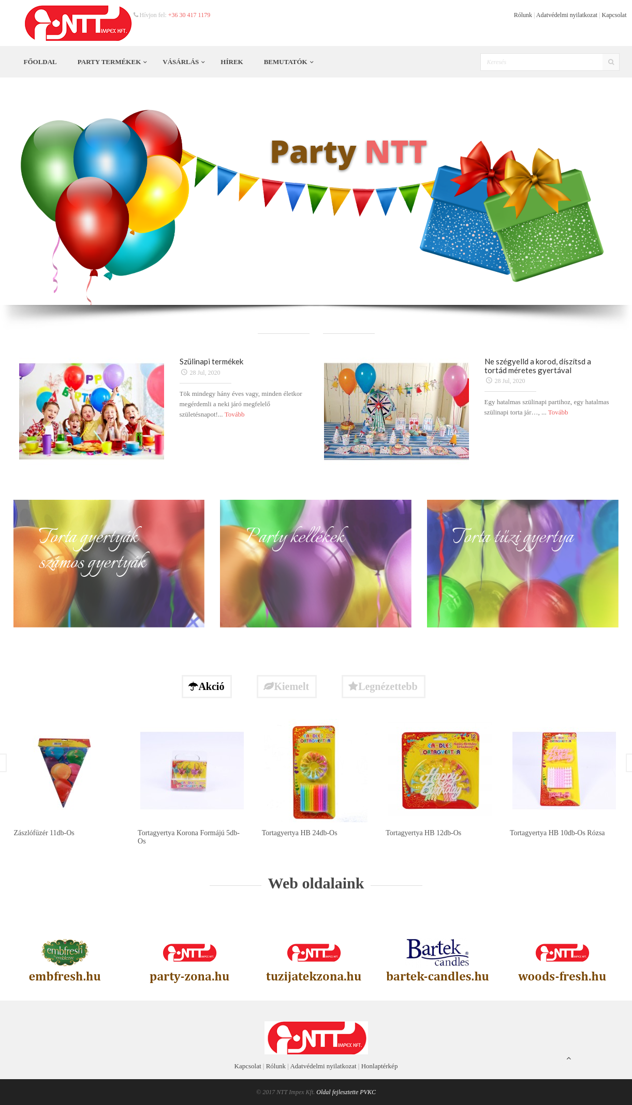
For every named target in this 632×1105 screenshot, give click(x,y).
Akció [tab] (206, 686)
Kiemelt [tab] (286, 686)
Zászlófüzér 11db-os (44, 833)
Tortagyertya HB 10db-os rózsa (557, 833)
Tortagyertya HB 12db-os (423, 833)
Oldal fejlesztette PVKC (346, 1092)
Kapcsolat (614, 15)
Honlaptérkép (379, 1066)
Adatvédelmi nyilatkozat (566, 15)
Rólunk (523, 15)
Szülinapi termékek (211, 361)
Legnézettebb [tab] (382, 686)
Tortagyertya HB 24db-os (299, 833)
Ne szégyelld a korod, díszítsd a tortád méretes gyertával (537, 366)
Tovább (235, 414)
